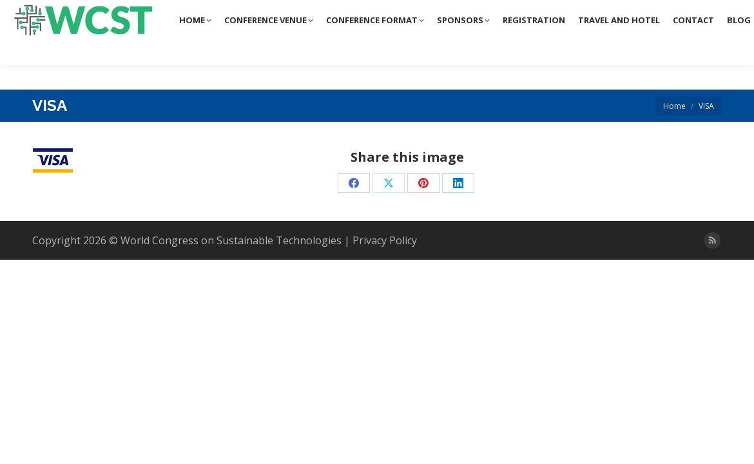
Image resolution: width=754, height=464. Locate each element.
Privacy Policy (385, 240)
